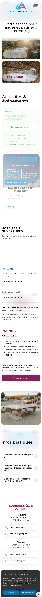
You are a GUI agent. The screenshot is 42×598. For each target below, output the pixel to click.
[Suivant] (38, 408)
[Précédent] (3, 408)
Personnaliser (28, 593)
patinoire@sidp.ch (16, 533)
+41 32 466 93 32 (15, 527)
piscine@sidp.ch (15, 561)
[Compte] (38, 594)
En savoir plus (8, 588)
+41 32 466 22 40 (15, 554)
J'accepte (9, 593)
